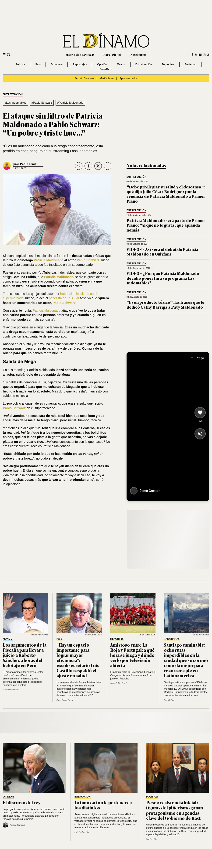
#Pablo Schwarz (42, 102)
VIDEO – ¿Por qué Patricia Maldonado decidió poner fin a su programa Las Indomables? (163, 278)
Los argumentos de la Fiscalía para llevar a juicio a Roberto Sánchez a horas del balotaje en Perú (24, 654)
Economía (57, 64)
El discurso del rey (21, 802)
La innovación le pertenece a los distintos (103, 805)
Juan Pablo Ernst (24, 164)
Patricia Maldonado (46, 310)
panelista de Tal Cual (64, 298)
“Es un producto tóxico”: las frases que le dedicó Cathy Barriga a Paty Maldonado (165, 304)
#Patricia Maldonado (70, 102)
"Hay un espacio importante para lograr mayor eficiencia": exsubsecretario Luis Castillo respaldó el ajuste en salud (78, 660)
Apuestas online (129, 78)
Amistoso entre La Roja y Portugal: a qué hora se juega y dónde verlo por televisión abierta (132, 654)
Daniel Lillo (151, 839)
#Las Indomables (15, 102)
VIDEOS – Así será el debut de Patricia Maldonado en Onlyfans (162, 251)
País (38, 64)
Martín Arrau (106, 78)
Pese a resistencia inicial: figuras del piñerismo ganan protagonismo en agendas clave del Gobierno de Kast (174, 810)
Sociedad (190, 64)
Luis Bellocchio (81, 832)
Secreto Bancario (84, 78)
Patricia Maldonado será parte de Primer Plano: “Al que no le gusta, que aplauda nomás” (166, 225)
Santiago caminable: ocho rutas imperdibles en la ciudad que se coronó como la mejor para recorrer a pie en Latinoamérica (186, 660)
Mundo (121, 64)
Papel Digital (112, 54)
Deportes (168, 64)
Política (20, 64)
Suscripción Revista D (80, 54)
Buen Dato (106, 69)
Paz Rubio (169, 700)
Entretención (143, 64)
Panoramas (172, 639)
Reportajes (80, 64)
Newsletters (138, 54)
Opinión (102, 64)
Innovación (82, 796)
